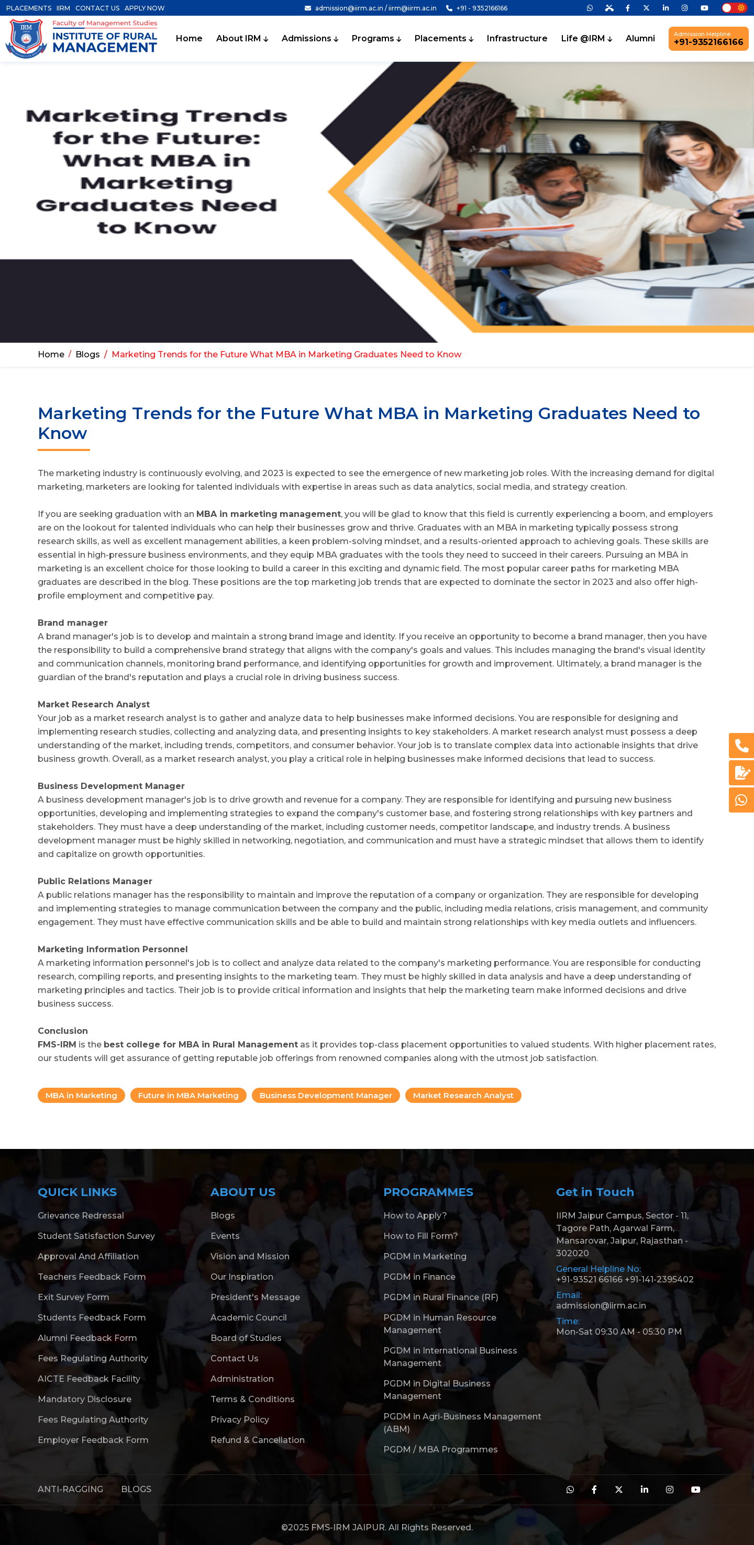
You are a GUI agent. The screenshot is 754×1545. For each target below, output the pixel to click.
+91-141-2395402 (659, 1279)
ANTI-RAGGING (70, 1489)
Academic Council (248, 1318)
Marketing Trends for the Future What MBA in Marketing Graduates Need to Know (286, 354)
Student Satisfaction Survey (96, 1236)
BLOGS (136, 1489)
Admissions (310, 39)
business (653, 800)
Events (225, 1236)
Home (189, 39)
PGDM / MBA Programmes (440, 1449)
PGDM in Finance (419, 1277)
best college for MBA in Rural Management (201, 1045)
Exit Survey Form (73, 1297)
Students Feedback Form (92, 1318)
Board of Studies (246, 1338)
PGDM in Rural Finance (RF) (440, 1297)
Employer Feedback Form (93, 1440)
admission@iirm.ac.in (601, 1306)
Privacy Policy (239, 1420)
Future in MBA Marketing (188, 1095)
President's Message (255, 1297)
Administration (242, 1379)
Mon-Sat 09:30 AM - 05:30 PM (619, 1332)
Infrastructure (517, 39)
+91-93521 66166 (589, 1279)
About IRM (242, 39)
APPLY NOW (145, 8)
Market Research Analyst (463, 1095)
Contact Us (234, 1358)
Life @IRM (586, 39)
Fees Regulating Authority (93, 1358)
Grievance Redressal (81, 1216)
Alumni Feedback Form (87, 1338)
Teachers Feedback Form (92, 1277)
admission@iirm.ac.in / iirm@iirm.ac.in (371, 8)
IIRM (63, 8)
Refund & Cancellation (257, 1440)
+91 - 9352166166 (476, 8)
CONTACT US (97, 8)
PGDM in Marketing (425, 1256)
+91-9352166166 (709, 39)
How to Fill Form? (420, 1236)
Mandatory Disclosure (84, 1399)
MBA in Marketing (81, 1095)
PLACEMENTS (28, 8)
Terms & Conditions (252, 1399)
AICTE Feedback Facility (89, 1379)
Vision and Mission (250, 1256)
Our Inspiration (241, 1277)
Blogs (87, 354)
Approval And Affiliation (88, 1256)
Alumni (640, 39)
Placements (444, 39)
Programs (376, 39)
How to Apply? (415, 1216)
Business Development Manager (326, 1095)
